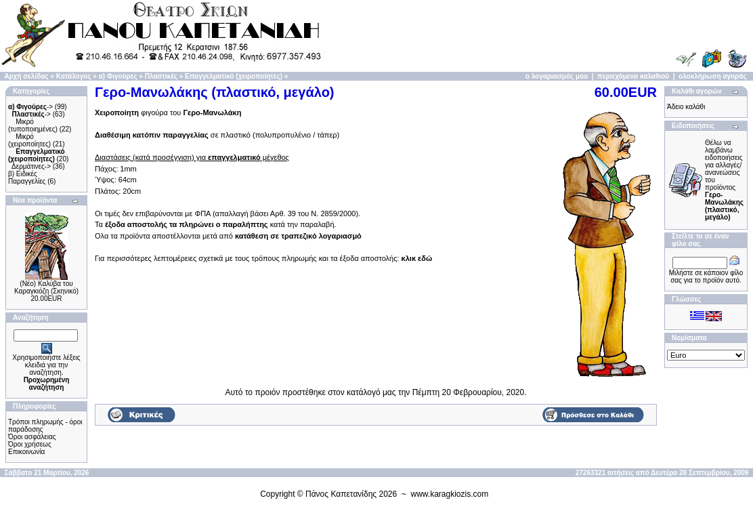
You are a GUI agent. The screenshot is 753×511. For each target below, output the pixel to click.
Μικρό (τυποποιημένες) (33, 125)
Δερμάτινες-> (31, 166)
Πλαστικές (161, 76)
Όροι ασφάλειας (32, 437)
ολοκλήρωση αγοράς (713, 76)
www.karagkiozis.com (450, 494)
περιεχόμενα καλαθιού (633, 76)
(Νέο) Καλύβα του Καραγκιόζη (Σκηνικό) (46, 287)
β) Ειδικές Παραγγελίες (26, 177)
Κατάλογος (73, 76)
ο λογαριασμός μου (556, 76)
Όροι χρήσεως (29, 444)
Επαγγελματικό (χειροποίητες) (233, 76)
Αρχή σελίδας (26, 76)
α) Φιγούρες (118, 76)
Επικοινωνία (26, 451)
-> (30, 106)
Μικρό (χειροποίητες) (29, 140)
